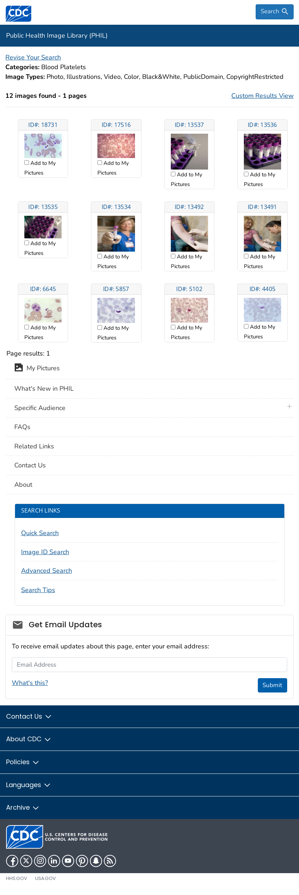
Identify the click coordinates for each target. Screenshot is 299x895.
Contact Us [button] (29, 716)
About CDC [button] (29, 738)
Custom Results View (262, 95)
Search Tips (38, 590)
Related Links (34, 446)
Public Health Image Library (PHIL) (57, 35)
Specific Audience (40, 408)
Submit (272, 685)
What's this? (30, 683)
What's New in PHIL (44, 388)
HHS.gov (16, 878)
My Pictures (37, 369)
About (23, 484)
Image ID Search (45, 552)
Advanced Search (46, 570)
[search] (275, 11)
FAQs (22, 427)
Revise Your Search (33, 57)
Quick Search (40, 533)
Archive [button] (23, 807)
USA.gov (45, 878)
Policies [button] (23, 761)
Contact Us (30, 465)
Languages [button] (28, 784)
